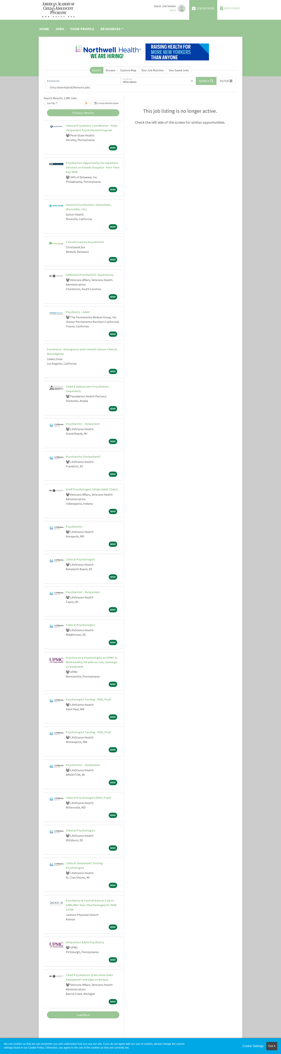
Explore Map (128, 70)
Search (96, 70)
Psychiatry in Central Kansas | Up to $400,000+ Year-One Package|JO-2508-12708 (91, 905)
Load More (83, 1015)
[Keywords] (83, 81)
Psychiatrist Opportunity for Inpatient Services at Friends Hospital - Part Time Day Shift (92, 167)
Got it (271, 1046)
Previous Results (83, 113)
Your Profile (82, 29)
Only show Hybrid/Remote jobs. (70, 87)
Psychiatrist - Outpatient (83, 424)
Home (44, 29)
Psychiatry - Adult (78, 312)
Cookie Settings (253, 1046)
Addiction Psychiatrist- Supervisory (90, 275)
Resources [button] (111, 29)
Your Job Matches (152, 70)
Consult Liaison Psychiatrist (85, 242)
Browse (110, 70)
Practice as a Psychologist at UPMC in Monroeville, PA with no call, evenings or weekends (91, 662)
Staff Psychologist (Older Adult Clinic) (92, 489)
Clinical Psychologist (80, 559)
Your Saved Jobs (179, 70)
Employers (230, 8)
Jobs (59, 29)
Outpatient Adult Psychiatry (85, 942)
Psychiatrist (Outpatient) (83, 456)
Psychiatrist (74, 526)
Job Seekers (203, 8)
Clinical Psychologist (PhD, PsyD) (88, 797)
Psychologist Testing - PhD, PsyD (88, 699)
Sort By (51, 103)
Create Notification (106, 103)
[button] (226, 81)
